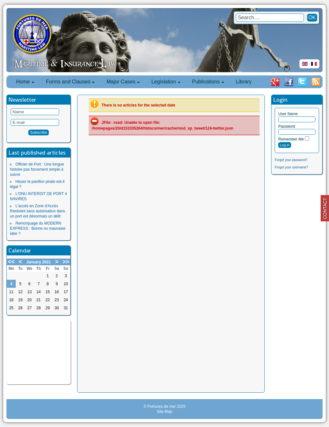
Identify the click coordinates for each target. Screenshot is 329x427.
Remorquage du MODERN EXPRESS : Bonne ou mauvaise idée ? (38, 228)
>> (65, 262)
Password (286, 126)
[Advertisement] (38, 352)
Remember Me (291, 139)
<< (11, 262)
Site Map (164, 411)
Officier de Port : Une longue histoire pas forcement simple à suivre (37, 169)
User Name (288, 114)
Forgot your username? (291, 167)
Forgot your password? (291, 160)
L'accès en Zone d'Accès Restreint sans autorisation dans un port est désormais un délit (37, 211)
